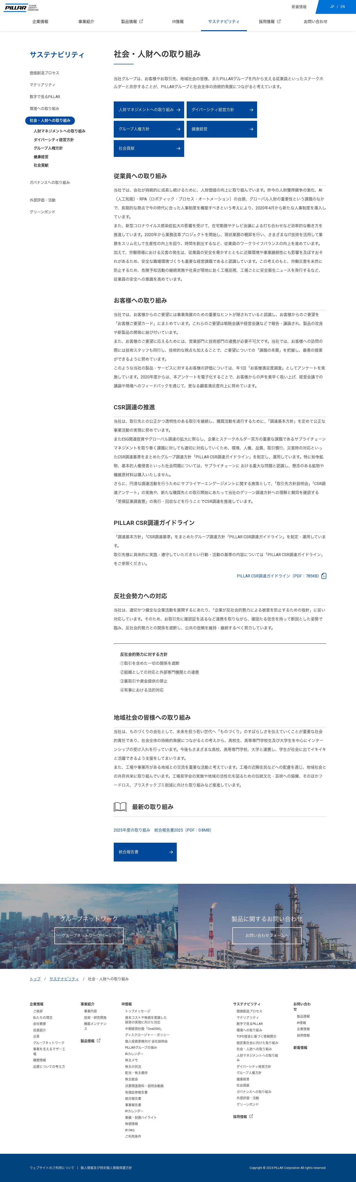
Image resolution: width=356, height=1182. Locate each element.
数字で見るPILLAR (45, 97)
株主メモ (131, 1060)
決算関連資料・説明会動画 (144, 1086)
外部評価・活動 (43, 200)
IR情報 (178, 21)
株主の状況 (133, 1066)
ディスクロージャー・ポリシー (147, 1035)
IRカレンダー (134, 1054)
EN (343, 7)
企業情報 (40, 21)
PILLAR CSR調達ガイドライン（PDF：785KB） (279, 576)
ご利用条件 (133, 1136)
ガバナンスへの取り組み (50, 182)
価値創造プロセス (44, 73)
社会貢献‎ (126, 148)
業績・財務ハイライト (141, 1117)
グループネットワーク (49, 1043)
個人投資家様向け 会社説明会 (146, 1041)
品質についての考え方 (49, 1066)
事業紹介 (86, 21)
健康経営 (199, 129)
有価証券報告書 (136, 1092)
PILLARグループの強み (141, 1047)
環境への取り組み (44, 108)
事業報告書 (133, 1105)
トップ (35, 979)
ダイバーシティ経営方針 (213, 109)
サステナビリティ (224, 21)
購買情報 (39, 1060)
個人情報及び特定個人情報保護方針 (106, 1168)
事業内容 (90, 1011)
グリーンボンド (42, 212)
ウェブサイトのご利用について (52, 1168)
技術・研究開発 (95, 1017)
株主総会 (131, 1079)
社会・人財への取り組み (50, 120)
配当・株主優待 (136, 1073)
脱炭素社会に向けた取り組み (257, 1043)
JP (332, 7)
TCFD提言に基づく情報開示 (256, 1036)
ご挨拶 (38, 1011)
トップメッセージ (137, 1011)
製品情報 (129, 21)
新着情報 (299, 7)
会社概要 (39, 1024)
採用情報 (267, 21)
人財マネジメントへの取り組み (146, 109)
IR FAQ (129, 1130)
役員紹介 (39, 1030)
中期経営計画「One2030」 (144, 1029)
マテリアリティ (43, 85)
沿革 (36, 1036)
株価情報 (131, 1124)
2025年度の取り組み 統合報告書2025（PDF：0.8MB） (164, 830)
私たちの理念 (42, 1017)
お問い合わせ (316, 21)
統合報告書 (128, 852)
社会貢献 (41, 165)
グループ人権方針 (134, 129)
